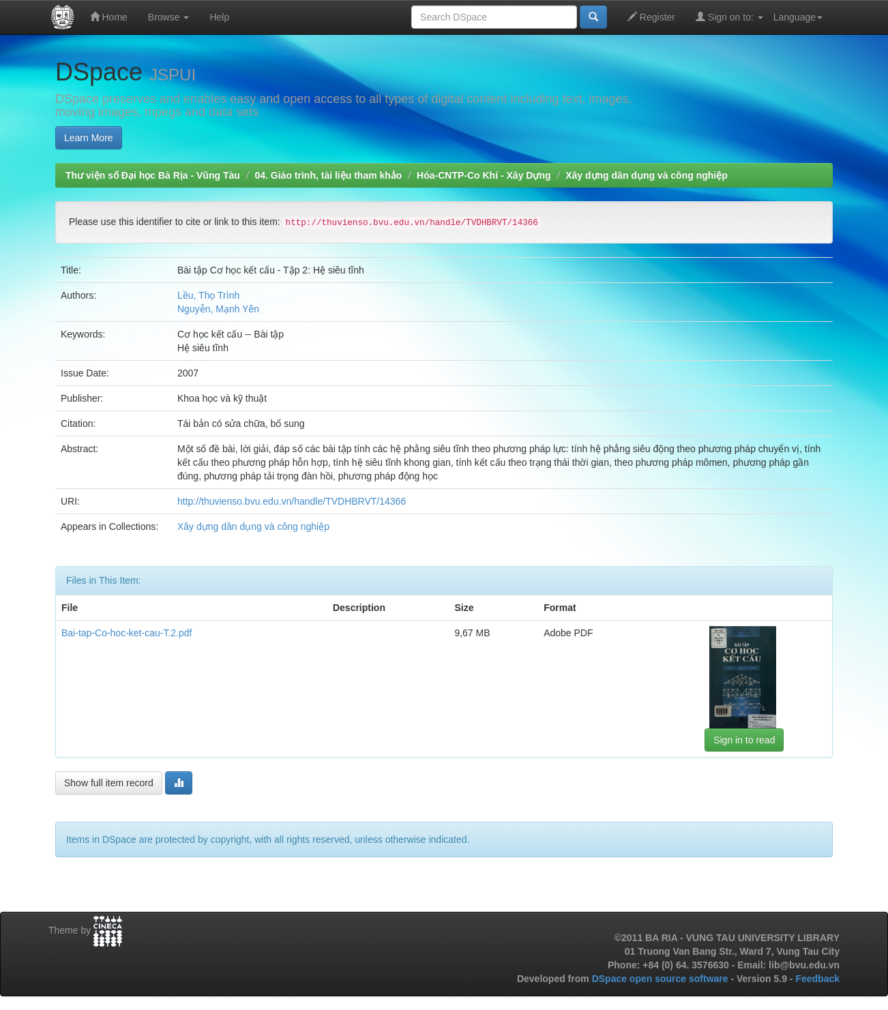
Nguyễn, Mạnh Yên (218, 308)
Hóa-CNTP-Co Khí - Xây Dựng (483, 175)
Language (798, 17)
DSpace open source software (661, 978)
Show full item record (108, 782)
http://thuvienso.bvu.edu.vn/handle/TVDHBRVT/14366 (291, 501)
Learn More (88, 137)
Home (109, 17)
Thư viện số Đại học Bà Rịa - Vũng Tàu (152, 175)
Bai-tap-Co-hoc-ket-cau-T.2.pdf (126, 632)
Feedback (817, 978)
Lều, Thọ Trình (208, 295)
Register (651, 17)
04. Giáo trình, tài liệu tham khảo (328, 175)
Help (219, 17)
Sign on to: (729, 17)
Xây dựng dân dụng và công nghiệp (646, 175)
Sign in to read (744, 739)
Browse (169, 17)
